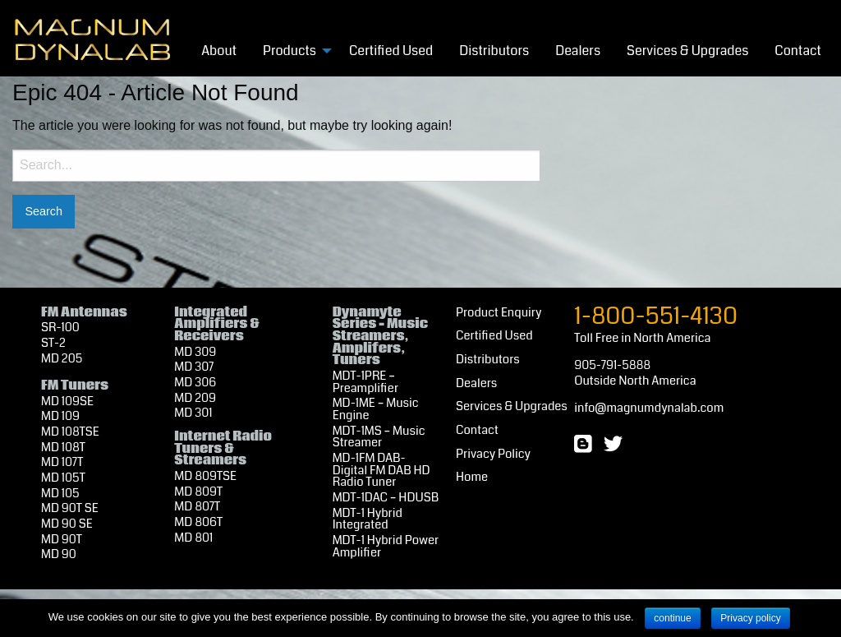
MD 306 (195, 382)
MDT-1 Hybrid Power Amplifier (386, 546)
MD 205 (61, 358)
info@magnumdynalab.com (649, 408)
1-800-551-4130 (656, 316)
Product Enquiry (498, 312)
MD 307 (194, 367)
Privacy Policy (493, 454)
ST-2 (53, 343)
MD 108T (63, 447)
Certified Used (391, 50)
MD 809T (198, 492)
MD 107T (62, 462)
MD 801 (193, 538)
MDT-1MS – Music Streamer (379, 437)
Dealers (577, 50)
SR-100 (60, 327)
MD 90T (61, 539)
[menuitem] (219, 50)
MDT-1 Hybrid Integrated (367, 519)
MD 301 (193, 413)
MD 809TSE (205, 476)
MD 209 (195, 398)
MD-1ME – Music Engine (376, 409)
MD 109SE (67, 401)
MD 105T (63, 478)
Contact (797, 50)
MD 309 (195, 352)
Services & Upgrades (687, 50)
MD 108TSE (70, 432)
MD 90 (58, 554)
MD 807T (197, 506)
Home (472, 477)
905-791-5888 (612, 365)
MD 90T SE (70, 508)
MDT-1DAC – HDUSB (386, 497)
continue (672, 618)
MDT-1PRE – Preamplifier (365, 382)
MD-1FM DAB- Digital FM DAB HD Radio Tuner (381, 470)
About (219, 50)
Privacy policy (750, 618)
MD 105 (60, 493)
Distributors (494, 50)
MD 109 (60, 416)
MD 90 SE (67, 524)
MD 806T (198, 522)
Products (289, 50)
